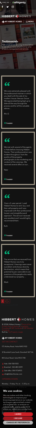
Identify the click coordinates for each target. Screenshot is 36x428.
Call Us (5, 2)
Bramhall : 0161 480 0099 (13, 367)
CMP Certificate (16, 328)
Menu (30, 22)
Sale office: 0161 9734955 (13, 370)
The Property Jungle (15, 332)
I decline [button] (18, 418)
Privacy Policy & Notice (10, 326)
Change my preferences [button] (18, 423)
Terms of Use (26, 324)
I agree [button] (18, 414)
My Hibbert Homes (12, 22)
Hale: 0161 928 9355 (11, 364)
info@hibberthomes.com (13, 374)
